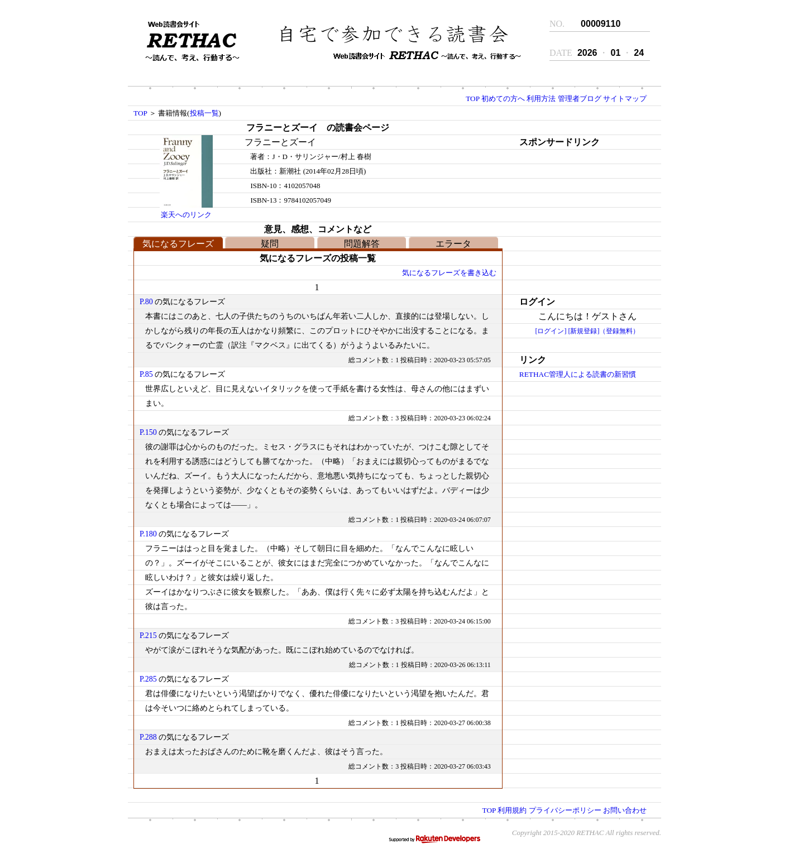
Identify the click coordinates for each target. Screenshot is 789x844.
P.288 (148, 737)
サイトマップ (625, 98)
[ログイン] (550, 331)
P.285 (148, 679)
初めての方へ (503, 98)
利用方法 (541, 98)
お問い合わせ (625, 810)
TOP (472, 98)
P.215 (148, 635)
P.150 (148, 432)
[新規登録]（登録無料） (603, 331)
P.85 (146, 374)
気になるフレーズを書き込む (449, 272)
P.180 (148, 534)
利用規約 (512, 810)
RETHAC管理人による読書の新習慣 (577, 374)
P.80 (146, 302)
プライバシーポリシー (565, 810)
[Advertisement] (578, 219)
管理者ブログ (579, 98)
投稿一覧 (204, 113)
